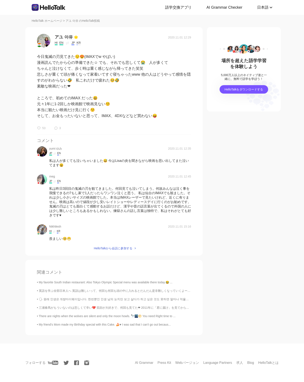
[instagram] (86, 362)
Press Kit (164, 362)
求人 (239, 362)
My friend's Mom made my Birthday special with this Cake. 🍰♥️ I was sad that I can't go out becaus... (105, 324)
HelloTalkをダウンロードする (244, 89)
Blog (250, 362)
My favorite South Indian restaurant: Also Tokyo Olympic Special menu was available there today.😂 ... (105, 282)
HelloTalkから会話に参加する (113, 248)
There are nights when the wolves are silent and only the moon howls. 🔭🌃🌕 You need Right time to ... (107, 316)
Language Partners (217, 362)
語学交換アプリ (178, 7)
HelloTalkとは (268, 362)
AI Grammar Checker (224, 7)
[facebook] (76, 362)
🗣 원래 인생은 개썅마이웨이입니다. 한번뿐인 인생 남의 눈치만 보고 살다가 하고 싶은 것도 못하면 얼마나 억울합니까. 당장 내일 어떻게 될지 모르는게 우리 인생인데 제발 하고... (156, 299)
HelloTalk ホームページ (47, 20)
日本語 (263, 7)
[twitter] (66, 363)
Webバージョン (187, 362)
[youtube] (53, 363)
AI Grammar (144, 362)
